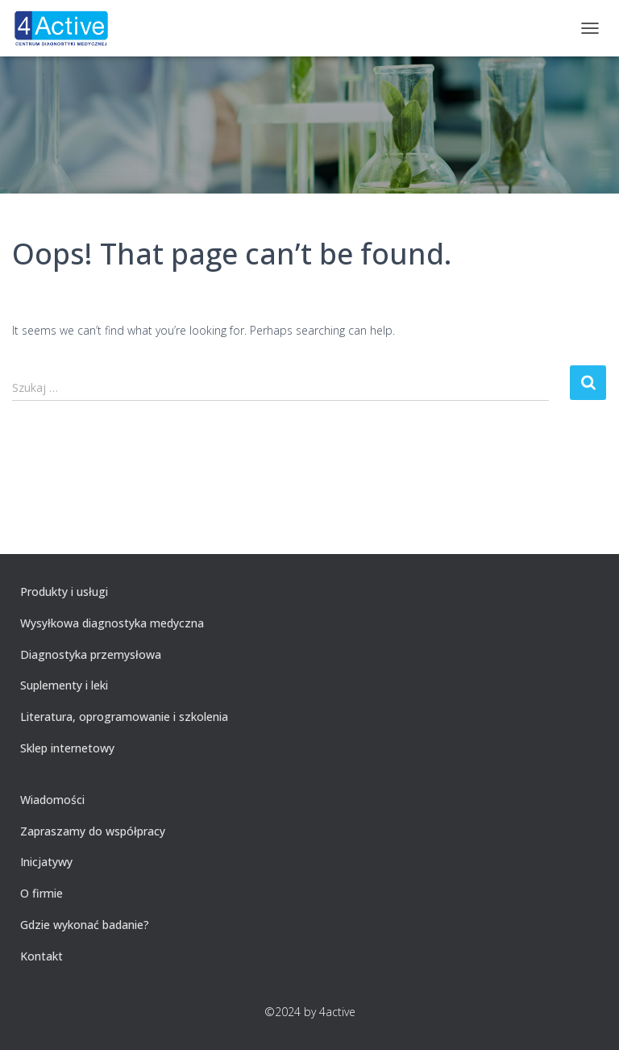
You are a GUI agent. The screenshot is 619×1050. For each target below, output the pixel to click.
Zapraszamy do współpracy (92, 831)
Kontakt (41, 956)
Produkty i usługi (64, 591)
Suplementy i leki (64, 685)
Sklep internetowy (67, 748)
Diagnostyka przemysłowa (90, 654)
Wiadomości (52, 799)
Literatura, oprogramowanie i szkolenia (124, 716)
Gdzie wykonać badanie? (84, 924)
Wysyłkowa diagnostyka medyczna (112, 623)
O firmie (41, 893)
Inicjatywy (46, 861)
